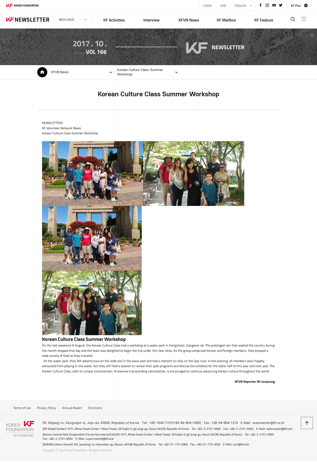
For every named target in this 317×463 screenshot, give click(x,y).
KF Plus (296, 5)
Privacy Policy (46, 410)
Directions (95, 410)
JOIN (223, 5)
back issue (66, 19)
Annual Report (72, 410)
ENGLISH (240, 5)
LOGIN (207, 5)
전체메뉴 (303, 18)
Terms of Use (22, 410)
